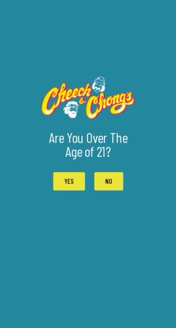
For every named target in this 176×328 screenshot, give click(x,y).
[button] (108, 181)
